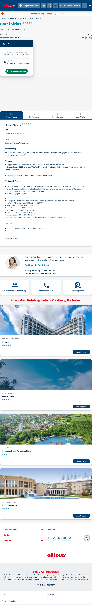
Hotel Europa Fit (9, 506)
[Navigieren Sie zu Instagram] (54, 538)
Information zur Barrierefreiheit (58, 598)
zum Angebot (81, 352)
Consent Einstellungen (10, 601)
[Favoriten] (55, 5)
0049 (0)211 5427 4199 (37, 265)
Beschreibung (11, 115)
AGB (3, 595)
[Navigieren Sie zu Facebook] (48, 538)
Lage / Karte (80, 115)
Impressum (50, 595)
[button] (24, 530)
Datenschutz (6, 598)
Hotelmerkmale (34, 115)
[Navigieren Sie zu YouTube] (65, 538)
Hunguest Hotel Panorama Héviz (16, 451)
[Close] (90, 13)
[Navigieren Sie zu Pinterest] (59, 538)
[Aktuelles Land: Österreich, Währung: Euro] (84, 5)
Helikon (5, 342)
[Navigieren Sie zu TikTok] (70, 538)
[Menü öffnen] (89, 5)
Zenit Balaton (8, 396)
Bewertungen (57, 115)
